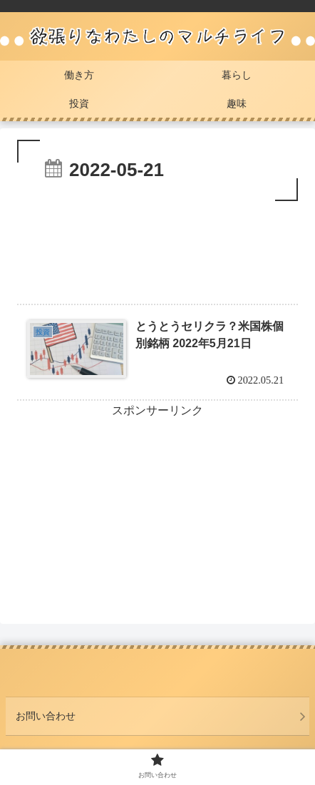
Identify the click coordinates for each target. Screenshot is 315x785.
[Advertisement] (157, 247)
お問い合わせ (46, 716)
